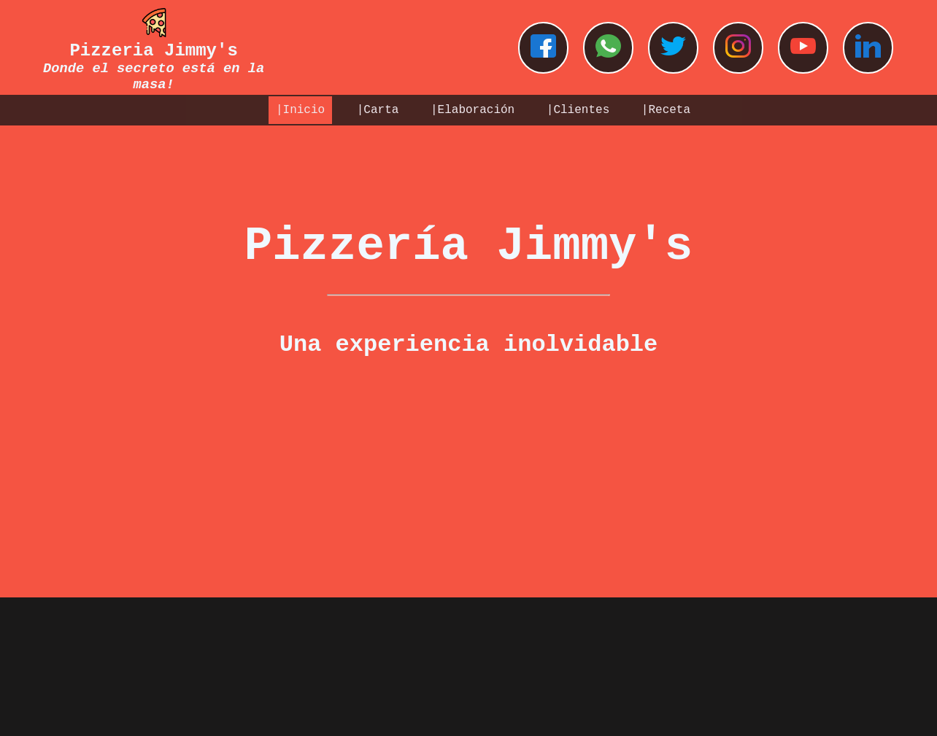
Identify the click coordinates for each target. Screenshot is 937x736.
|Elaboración (472, 110)
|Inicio (300, 110)
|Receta (665, 110)
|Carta (378, 110)
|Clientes (578, 110)
